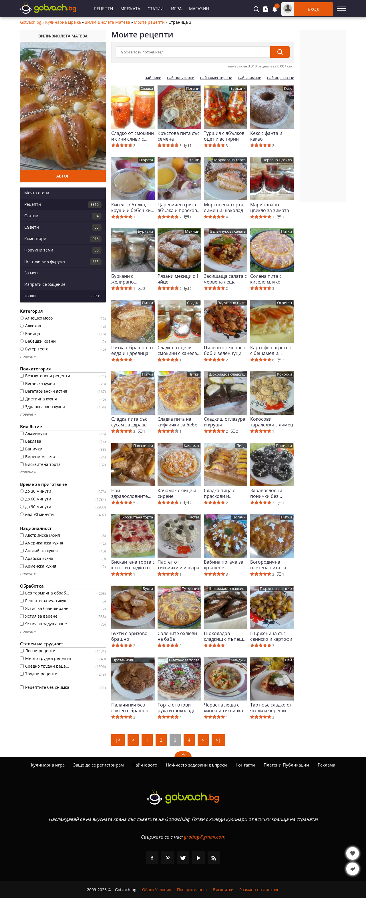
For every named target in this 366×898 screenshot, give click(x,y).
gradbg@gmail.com (204, 837)
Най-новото (144, 765)
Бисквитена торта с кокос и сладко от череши (133, 564)
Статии (156, 8)
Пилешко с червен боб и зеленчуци (224, 350)
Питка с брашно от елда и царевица (132, 350)
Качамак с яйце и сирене (177, 493)
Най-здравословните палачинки (129, 493)
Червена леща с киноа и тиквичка (223, 707)
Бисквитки (223, 889)
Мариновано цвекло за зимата (269, 207)
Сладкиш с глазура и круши (224, 422)
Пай (288, 660)
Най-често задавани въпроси (196, 765)
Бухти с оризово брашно (129, 636)
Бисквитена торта (137, 517)
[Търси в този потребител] (193, 52)
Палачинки (143, 445)
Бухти (148, 588)
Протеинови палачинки (123, 660)
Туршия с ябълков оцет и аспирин (224, 136)
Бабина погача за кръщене (223, 564)
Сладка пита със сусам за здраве (129, 422)
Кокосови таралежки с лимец (271, 422)
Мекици (192, 231)
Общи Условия (156, 889)
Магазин (199, 8)
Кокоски (284, 374)
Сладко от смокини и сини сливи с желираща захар (132, 136)
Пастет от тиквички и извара (178, 564)
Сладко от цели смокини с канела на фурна (177, 350)
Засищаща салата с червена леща (225, 279)
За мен (31, 273)
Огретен (284, 302)
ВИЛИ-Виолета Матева (107, 22)
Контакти (245, 765)
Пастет (193, 517)
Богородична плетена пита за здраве (268, 564)
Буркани (238, 88)
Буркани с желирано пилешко (122, 279)
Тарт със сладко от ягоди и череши (271, 707)
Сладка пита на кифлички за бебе (177, 422)
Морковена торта (230, 159)
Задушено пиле (232, 302)
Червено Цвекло (277, 159)
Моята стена (36, 192)
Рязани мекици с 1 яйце (178, 279)
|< (118, 740)
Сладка (147, 88)
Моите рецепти (149, 22)
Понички (284, 445)
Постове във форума (63, 261)
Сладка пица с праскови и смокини (219, 493)
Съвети (63, 227)
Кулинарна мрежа (63, 22)
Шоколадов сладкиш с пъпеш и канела (225, 636)
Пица (241, 445)
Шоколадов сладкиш (227, 374)
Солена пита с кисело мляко (266, 279)
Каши (194, 159)
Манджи (238, 660)
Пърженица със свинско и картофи (271, 636)
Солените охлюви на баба (177, 636)
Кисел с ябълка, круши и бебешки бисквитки (131, 207)
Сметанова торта (184, 660)
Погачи (192, 88)
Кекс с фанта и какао (266, 136)
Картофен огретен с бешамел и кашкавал (270, 350)
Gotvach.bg (30, 22)
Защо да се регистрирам (98, 765)
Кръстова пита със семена (179, 136)
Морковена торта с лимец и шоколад (225, 207)
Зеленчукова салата (228, 231)
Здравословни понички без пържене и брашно (272, 493)
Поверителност (192, 889)
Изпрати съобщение (44, 284)
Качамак (191, 445)
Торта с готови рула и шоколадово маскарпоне (179, 707)
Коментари (63, 239)
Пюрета (146, 159)
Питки (286, 231)
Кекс (288, 88)
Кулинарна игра (48, 765)
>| (218, 740)
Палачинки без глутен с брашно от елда (133, 707)
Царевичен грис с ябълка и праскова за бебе (179, 207)
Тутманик (190, 588)
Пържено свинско (276, 588)
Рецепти (103, 8)
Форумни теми (63, 250)
